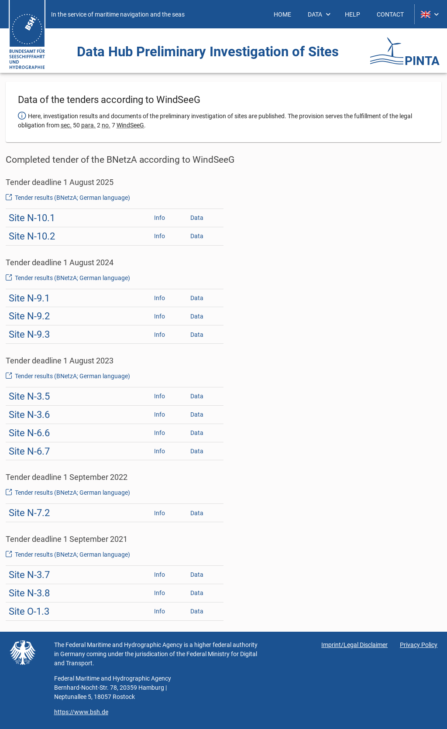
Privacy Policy (418, 644)
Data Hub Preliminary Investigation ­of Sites (208, 52)
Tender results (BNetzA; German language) (68, 197)
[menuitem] (282, 14)
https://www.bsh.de (81, 711)
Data (196, 217)
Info (159, 217)
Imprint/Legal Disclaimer (354, 644)
